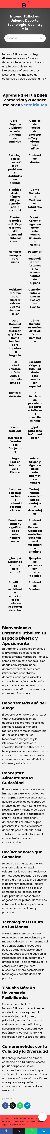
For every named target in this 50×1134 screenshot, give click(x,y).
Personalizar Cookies (25, 1121)
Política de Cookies (23, 1118)
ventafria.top (34, 105)
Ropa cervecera (17, 1124)
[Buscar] (40, 37)
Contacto (7, 1118)
